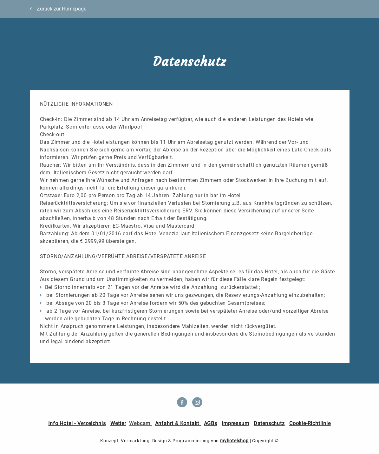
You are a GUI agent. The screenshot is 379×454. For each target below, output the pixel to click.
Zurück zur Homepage (61, 9)
